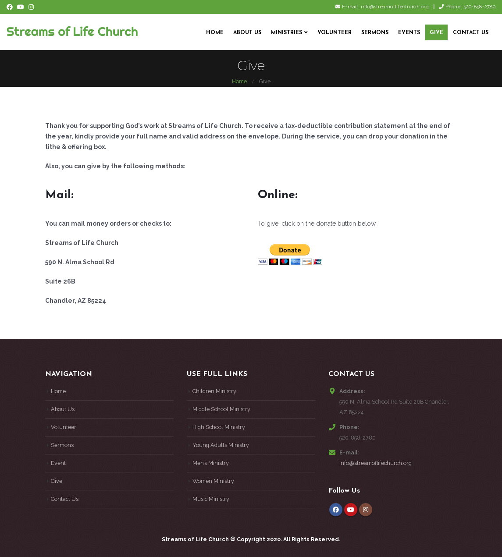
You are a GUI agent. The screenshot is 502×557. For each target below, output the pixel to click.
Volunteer (334, 32)
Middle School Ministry (221, 409)
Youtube (350, 509)
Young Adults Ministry (220, 445)
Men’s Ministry (210, 463)
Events (409, 32)
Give (436, 32)
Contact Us (470, 32)
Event (58, 463)
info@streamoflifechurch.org (375, 463)
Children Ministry (214, 391)
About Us (247, 32)
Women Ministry (213, 481)
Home (215, 32)
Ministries (286, 32)
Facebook (335, 509)
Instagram (365, 509)
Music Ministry (210, 499)
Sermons (374, 32)
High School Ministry (218, 427)
